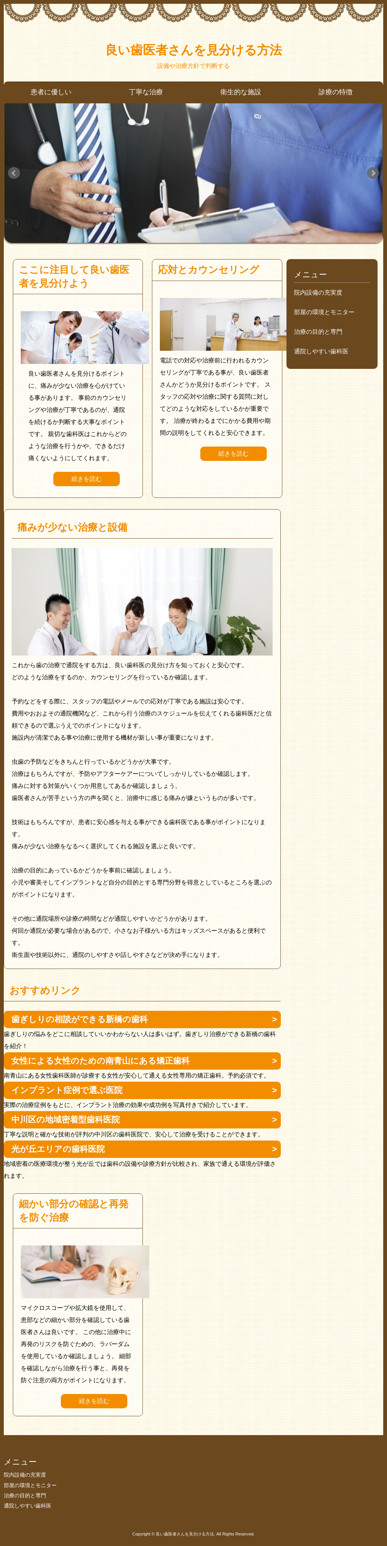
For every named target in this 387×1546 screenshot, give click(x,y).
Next (373, 173)
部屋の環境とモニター (324, 312)
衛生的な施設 (240, 92)
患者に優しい (51, 92)
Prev (14, 173)
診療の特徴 (336, 92)
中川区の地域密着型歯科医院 (65, 1119)
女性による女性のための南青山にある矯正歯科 (100, 1060)
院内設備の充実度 (318, 292)
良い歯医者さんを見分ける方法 (193, 50)
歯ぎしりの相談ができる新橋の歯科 (79, 1019)
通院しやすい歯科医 (321, 351)
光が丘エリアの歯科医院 (58, 1149)
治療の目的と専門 (318, 332)
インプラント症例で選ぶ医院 (66, 1090)
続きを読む (86, 479)
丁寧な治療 (146, 92)
